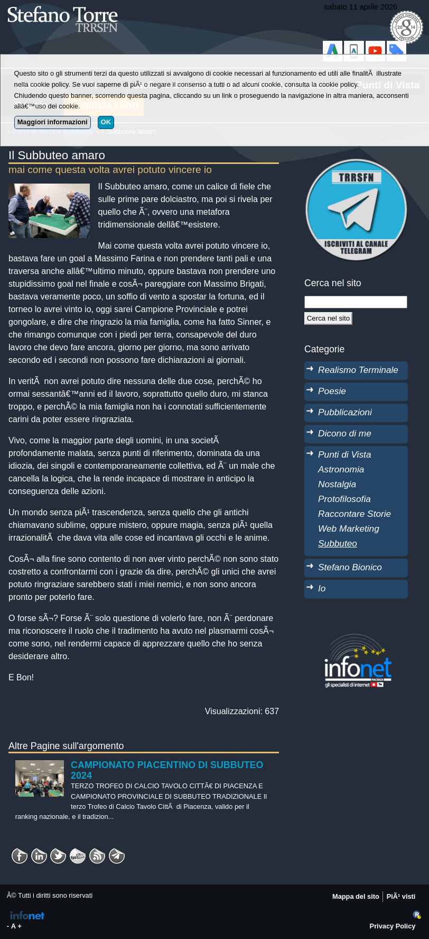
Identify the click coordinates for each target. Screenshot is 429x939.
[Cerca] (328, 318)
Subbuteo (337, 543)
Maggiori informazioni (52, 122)
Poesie (332, 391)
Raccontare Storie (354, 513)
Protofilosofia (344, 499)
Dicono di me (344, 433)
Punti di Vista (344, 454)
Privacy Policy (393, 926)
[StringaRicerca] (355, 302)
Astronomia (341, 469)
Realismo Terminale (358, 369)
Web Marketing (348, 528)
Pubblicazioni (345, 412)
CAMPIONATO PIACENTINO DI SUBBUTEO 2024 (167, 770)
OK (106, 122)
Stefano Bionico (350, 567)
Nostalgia (337, 484)
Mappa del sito (355, 896)
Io (321, 588)
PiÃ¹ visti (401, 896)
